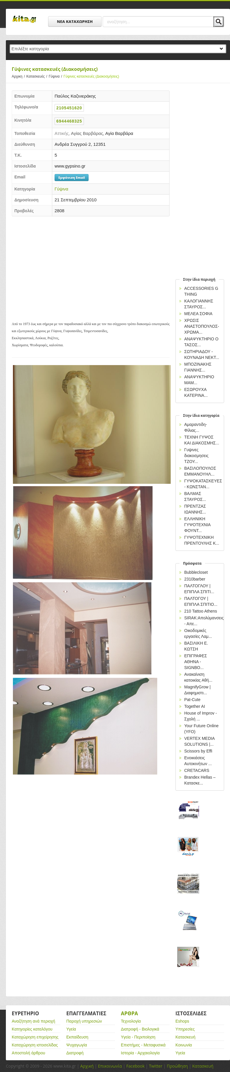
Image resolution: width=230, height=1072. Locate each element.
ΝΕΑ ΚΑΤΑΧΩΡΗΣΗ (75, 21)
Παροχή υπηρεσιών (84, 1021)
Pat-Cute (192, 699)
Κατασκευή (185, 1037)
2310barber (194, 579)
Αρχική (87, 1066)
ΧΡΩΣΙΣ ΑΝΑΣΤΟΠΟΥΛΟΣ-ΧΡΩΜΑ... (201, 326)
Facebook (135, 1066)
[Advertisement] (91, 263)
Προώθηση (177, 1066)
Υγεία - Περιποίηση (138, 1037)
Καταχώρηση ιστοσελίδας (35, 1045)
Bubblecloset (196, 572)
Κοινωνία (183, 1045)
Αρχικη (19, 76)
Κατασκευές (37, 76)
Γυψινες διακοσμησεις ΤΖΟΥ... (196, 455)
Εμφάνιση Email (71, 177)
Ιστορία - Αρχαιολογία (140, 1053)
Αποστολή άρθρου (28, 1053)
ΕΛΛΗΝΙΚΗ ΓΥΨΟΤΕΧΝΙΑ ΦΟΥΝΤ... (197, 524)
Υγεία (71, 1029)
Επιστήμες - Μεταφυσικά (143, 1045)
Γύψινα (56, 76)
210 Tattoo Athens (200, 611)
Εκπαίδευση (77, 1037)
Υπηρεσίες (185, 1029)
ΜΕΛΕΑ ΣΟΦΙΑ (198, 313)
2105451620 (69, 108)
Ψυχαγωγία (76, 1045)
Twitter (156, 1066)
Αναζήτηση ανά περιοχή (33, 1021)
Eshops (182, 1021)
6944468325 (69, 121)
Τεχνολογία (131, 1021)
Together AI (194, 706)
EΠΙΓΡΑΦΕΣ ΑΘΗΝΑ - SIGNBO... (195, 661)
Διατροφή (75, 1053)
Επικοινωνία (110, 1066)
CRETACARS (196, 770)
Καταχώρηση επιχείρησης (35, 1037)
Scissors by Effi (198, 751)
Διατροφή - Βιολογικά (140, 1029)
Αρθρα (129, 1013)
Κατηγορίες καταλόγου (32, 1029)
